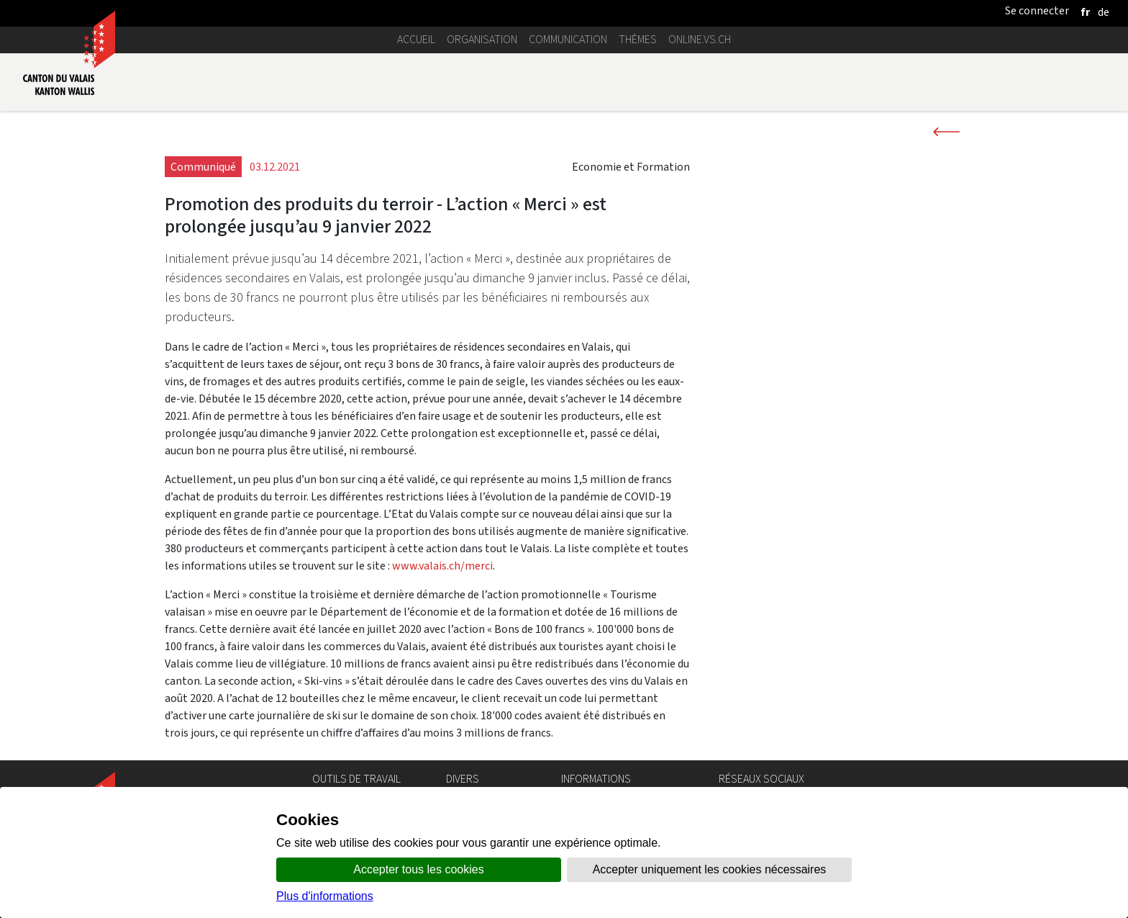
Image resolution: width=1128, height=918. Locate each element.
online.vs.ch (699, 39)
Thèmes (638, 39)
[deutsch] (1103, 11)
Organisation (482, 39)
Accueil (416, 39)
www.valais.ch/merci (442, 565)
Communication (568, 39)
